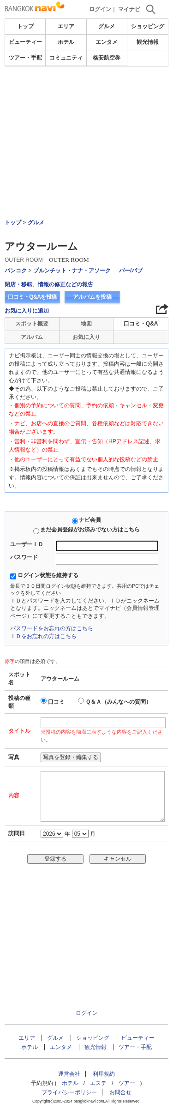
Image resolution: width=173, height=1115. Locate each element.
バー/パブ (131, 270)
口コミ (56, 702)
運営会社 (69, 1074)
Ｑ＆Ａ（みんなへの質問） (118, 702)
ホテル (66, 42)
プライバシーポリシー (69, 1092)
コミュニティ (66, 57)
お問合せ (120, 1092)
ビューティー (25, 42)
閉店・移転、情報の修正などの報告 (49, 284)
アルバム (32, 337)
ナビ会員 (90, 520)
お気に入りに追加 (27, 310)
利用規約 (104, 1074)
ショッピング (147, 26)
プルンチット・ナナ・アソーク (72, 270)
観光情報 (148, 42)
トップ (25, 26)
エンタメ (106, 42)
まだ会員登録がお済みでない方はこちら (90, 529)
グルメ (106, 26)
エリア (66, 26)
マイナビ (129, 9)
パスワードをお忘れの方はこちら (51, 628)
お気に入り (86, 337)
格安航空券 (106, 57)
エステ (98, 1083)
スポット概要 (31, 323)
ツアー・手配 (25, 57)
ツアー (127, 1083)
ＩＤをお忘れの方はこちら (43, 636)
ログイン (100, 9)
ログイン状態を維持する (48, 575)
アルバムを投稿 (92, 297)
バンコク (16, 270)
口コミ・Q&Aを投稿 (32, 297)
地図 (86, 323)
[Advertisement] (86, 117)
